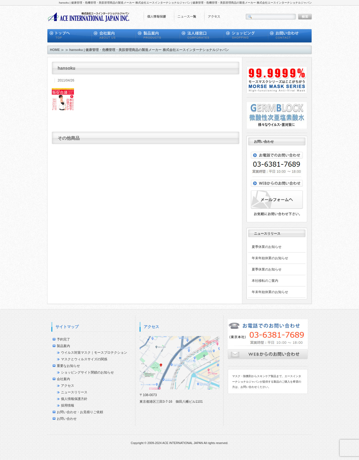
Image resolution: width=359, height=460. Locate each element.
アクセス (67, 386)
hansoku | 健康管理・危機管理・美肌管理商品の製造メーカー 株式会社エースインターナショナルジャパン (149, 50)
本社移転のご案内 (265, 281)
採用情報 (67, 405)
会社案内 (63, 379)
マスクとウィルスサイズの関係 (84, 359)
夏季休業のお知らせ (267, 247)
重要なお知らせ (68, 366)
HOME (55, 50)
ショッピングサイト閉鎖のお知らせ (87, 372)
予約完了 (63, 339)
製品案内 (63, 346)
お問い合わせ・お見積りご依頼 (80, 412)
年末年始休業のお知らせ (270, 258)
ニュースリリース (74, 392)
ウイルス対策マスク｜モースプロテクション (94, 353)
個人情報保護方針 (74, 399)
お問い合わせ (67, 419)
